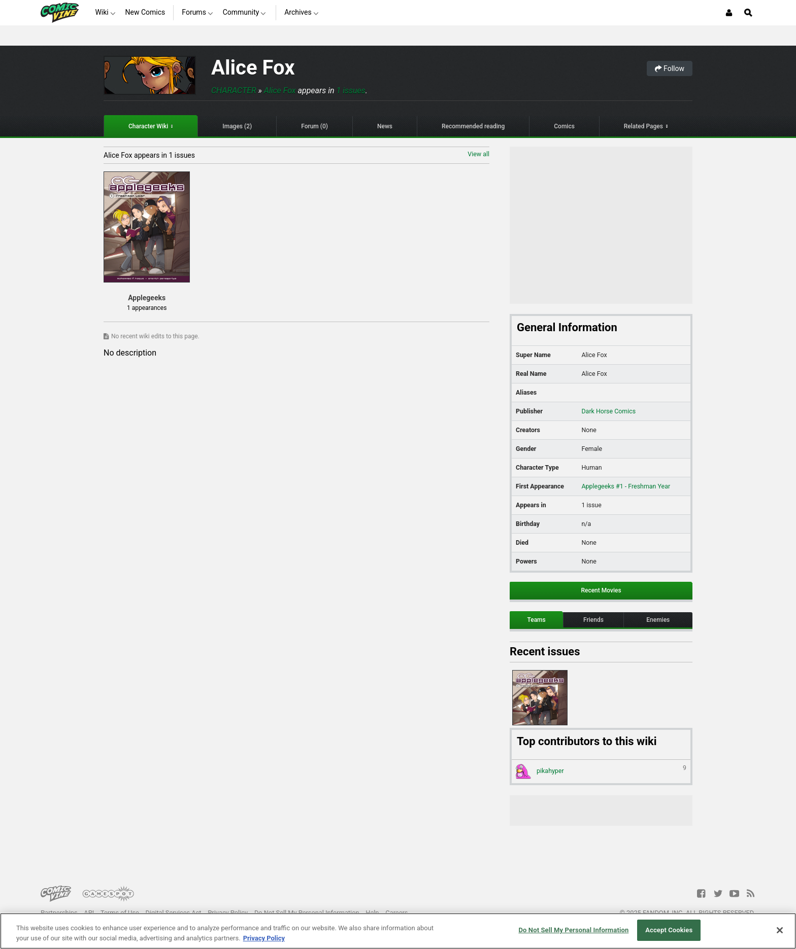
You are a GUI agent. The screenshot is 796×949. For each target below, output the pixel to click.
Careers (396, 913)
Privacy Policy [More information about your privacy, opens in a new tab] (264, 938)
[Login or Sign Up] (729, 12)
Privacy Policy (228, 913)
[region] (398, 931)
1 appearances (147, 307)
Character (233, 90)
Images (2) (237, 126)
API (89, 913)
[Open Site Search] (748, 12)
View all (478, 154)
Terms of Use (120, 913)
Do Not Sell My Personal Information (306, 913)
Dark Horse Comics (608, 411)
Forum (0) (314, 126)
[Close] (780, 930)
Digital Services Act (174, 913)
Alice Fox (253, 68)
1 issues (351, 90)
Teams (536, 619)
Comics (564, 126)
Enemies (658, 619)
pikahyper (601, 771)
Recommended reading (473, 126)
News (384, 126)
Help (372, 913)
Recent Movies (601, 590)
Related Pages (643, 126)
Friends (593, 619)
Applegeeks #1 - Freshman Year (625, 486)
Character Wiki (148, 126)
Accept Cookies (668, 930)
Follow (669, 68)
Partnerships (59, 913)
